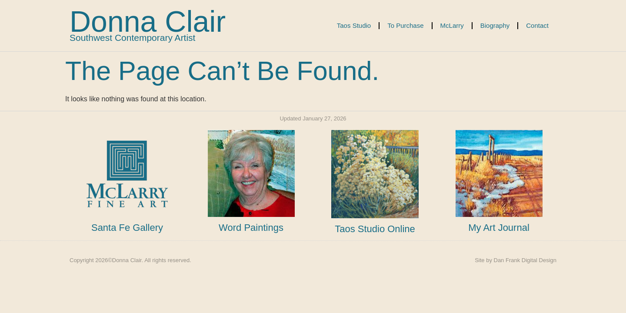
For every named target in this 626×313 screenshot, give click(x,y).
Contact (537, 25)
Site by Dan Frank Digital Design (515, 260)
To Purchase (405, 25)
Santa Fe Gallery (127, 227)
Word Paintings (251, 227)
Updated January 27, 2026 (313, 118)
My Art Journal (498, 227)
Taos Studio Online (375, 228)
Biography (495, 25)
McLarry (452, 25)
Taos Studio (354, 25)
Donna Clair (148, 21)
